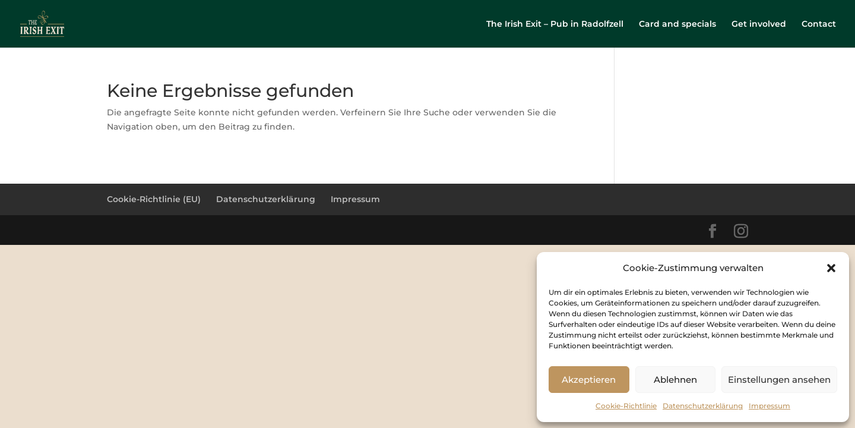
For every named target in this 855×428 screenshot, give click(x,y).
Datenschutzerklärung (703, 405)
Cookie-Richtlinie (626, 405)
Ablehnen (675, 379)
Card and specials (677, 24)
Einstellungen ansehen (779, 379)
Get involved (759, 24)
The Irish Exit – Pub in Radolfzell (554, 24)
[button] (831, 268)
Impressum (769, 405)
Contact (819, 24)
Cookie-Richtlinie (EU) (154, 199)
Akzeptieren (589, 379)
